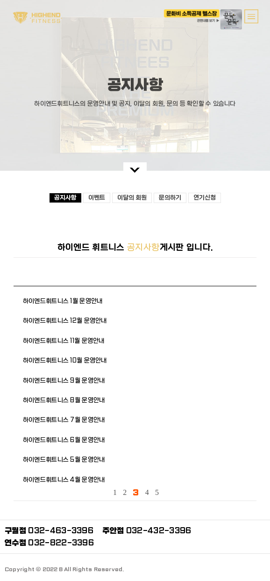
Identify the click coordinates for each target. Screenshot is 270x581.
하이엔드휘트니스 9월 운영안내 (64, 380)
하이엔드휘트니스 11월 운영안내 (64, 340)
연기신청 (204, 197)
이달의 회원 (132, 197)
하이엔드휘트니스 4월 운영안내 (64, 479)
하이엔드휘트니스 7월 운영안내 (64, 419)
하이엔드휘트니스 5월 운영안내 (64, 459)
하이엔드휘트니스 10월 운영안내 (65, 360)
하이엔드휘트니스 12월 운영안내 (65, 320)
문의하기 (170, 197)
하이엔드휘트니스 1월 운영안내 (62, 301)
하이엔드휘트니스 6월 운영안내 (64, 439)
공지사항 (65, 197)
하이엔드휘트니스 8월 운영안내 (64, 400)
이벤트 (96, 197)
